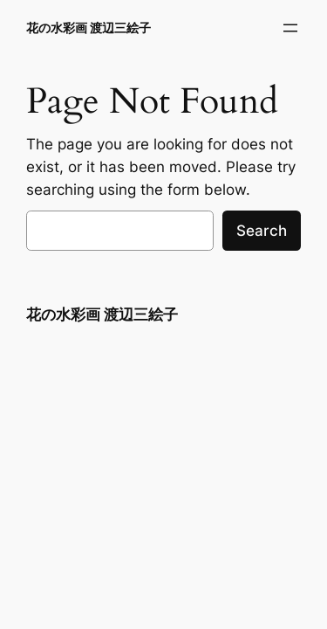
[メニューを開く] (290, 27)
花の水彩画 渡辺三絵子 (88, 27)
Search (261, 230)
